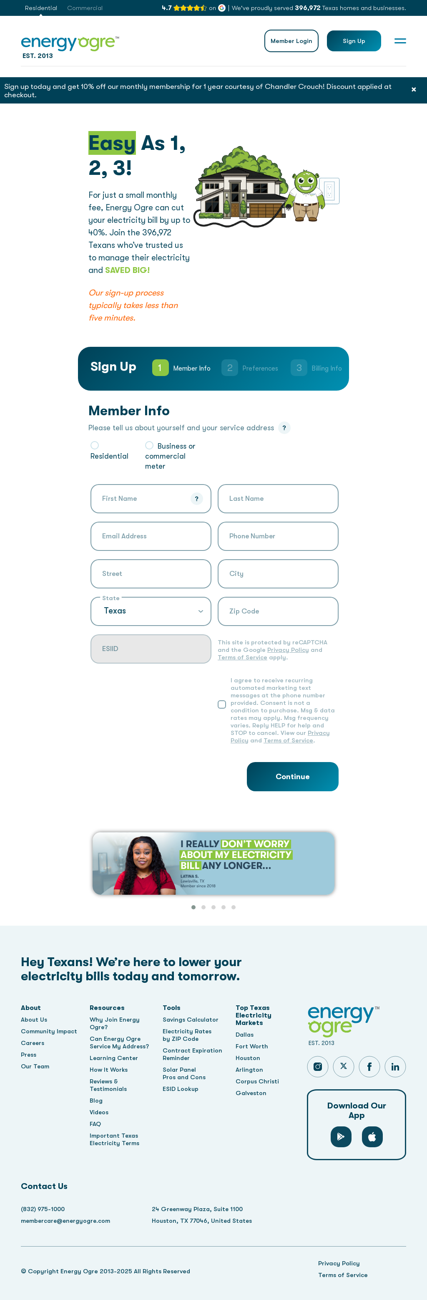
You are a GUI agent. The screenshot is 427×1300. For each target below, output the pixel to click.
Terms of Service (242, 657)
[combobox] (150, 573)
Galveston (252, 1093)
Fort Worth (252, 1046)
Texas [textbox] (115, 611)
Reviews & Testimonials (109, 1085)
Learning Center (115, 1058)
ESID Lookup (181, 1089)
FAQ (96, 1124)
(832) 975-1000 (43, 1209)
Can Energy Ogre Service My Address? (120, 1042)
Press (29, 1054)
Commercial (85, 8)
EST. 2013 (70, 46)
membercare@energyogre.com (67, 1220)
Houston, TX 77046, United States (206, 1220)
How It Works (109, 1069)
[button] (193, 907)
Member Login (291, 41)
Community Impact (49, 1031)
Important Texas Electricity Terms (115, 1139)
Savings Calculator (192, 1019)
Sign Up (354, 41)
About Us (34, 1019)
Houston (248, 1058)
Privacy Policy (288, 650)
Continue (293, 776)
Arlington (250, 1069)
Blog (96, 1100)
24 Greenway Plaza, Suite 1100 (202, 1209)
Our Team (35, 1066)
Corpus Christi (258, 1081)
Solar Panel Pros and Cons (185, 1073)
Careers (33, 1043)
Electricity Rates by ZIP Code (188, 1035)
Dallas (245, 1034)
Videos (100, 1112)
